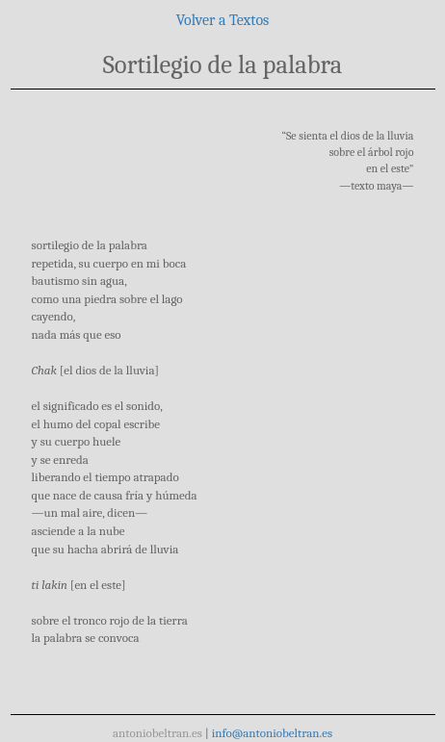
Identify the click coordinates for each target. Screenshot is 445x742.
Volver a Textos (223, 20)
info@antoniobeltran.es (272, 733)
